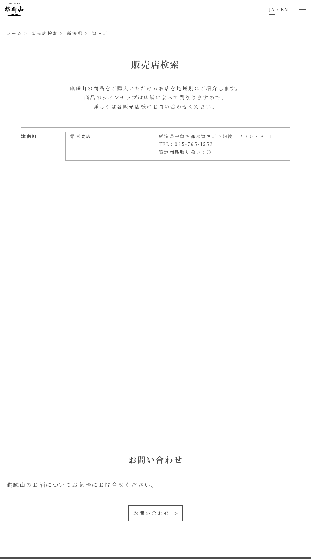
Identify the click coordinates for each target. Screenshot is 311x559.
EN (285, 9)
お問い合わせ (151, 513)
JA (272, 9)
